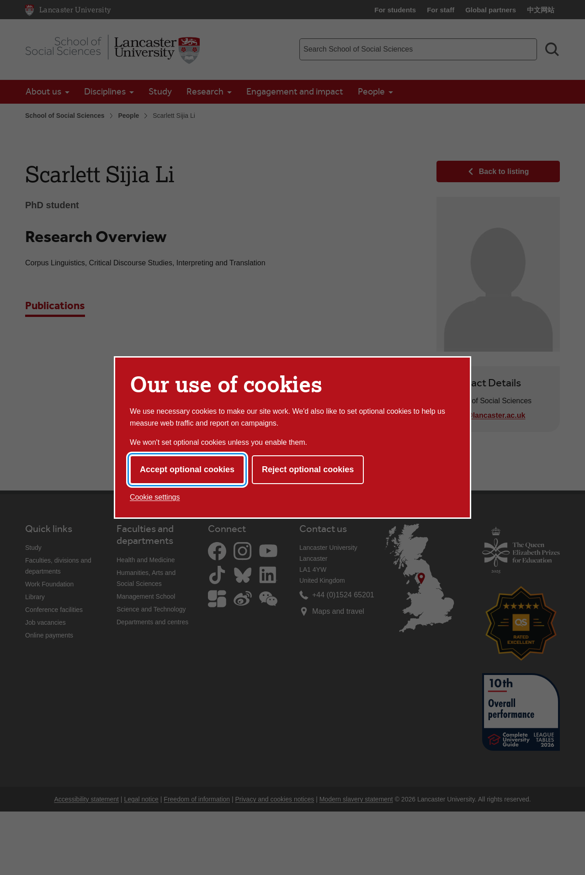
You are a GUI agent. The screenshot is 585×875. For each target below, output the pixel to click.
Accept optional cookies (187, 469)
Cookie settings (155, 497)
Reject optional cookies (308, 469)
